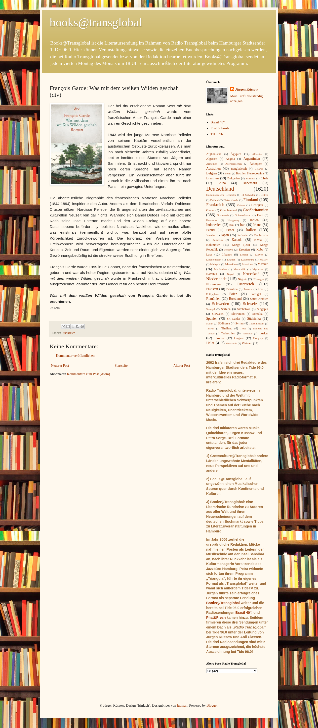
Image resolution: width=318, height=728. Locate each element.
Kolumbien (213, 245)
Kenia (258, 240)
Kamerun (217, 239)
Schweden (220, 303)
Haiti (260, 215)
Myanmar (257, 269)
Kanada (237, 240)
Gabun (241, 205)
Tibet (243, 328)
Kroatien (244, 249)
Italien (250, 229)
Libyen (259, 254)
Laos (209, 254)
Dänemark (249, 183)
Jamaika (210, 235)
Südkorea (224, 323)
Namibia (211, 274)
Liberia (244, 254)
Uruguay (258, 338)
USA (210, 343)
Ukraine (219, 338)
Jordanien (243, 235)
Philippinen (212, 294)
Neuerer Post (60, 365)
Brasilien (212, 178)
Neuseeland (251, 274)
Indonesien (213, 225)
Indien (254, 220)
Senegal (210, 309)
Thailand (227, 328)
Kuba (259, 249)
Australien (213, 168)
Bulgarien (233, 178)
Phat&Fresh (216, 618)
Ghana (210, 210)
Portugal (255, 294)
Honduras (211, 220)
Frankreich (68, 333)
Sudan (209, 323)
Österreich (245, 284)
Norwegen (213, 284)
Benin (228, 173)
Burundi (250, 178)
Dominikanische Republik (221, 194)
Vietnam (247, 343)
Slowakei (218, 313)
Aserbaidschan (233, 163)
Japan (225, 235)
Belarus (259, 168)
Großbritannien (255, 210)
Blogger (211, 705)
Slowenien (237, 313)
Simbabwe (243, 309)
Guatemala (223, 215)
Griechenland (228, 210)
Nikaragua (258, 279)
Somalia (257, 313)
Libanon (227, 254)
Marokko (231, 264)
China (221, 183)
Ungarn (238, 338)
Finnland (250, 199)
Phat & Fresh (220, 128)
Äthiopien (256, 163)
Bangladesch (239, 168)
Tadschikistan (256, 323)
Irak (231, 225)
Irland (257, 225)
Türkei (263, 333)
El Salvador (248, 194)
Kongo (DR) (241, 245)
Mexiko (262, 264)
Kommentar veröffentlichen (75, 356)
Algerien (211, 158)
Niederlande (216, 278)
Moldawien (220, 269)
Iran (242, 225)
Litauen (231, 259)
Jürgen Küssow (246, 89)
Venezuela (231, 343)
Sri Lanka (233, 318)
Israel (230, 230)
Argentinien (251, 158)
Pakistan (212, 289)
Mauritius (247, 264)
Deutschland (220, 189)
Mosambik (239, 269)
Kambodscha (261, 235)
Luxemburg (247, 259)
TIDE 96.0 (218, 134)
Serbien (226, 309)
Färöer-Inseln (231, 200)
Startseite (121, 365)
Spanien (211, 318)
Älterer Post (181, 365)
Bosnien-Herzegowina (250, 173)
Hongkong (233, 220)
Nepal (230, 273)
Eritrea (264, 194)
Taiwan (210, 328)
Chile (264, 178)
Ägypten (236, 154)
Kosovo (228, 249)
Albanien (257, 154)
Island (210, 230)
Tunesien (247, 333)
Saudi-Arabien (259, 299)
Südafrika (254, 318)
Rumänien (213, 299)
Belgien (211, 173)
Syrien (239, 323)
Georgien (257, 205)
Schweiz (250, 303)
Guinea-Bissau (243, 215)
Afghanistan (214, 154)
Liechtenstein (213, 259)
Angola (230, 158)
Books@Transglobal (223, 603)
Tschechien (228, 333)
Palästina (232, 289)
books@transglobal (96, 22)
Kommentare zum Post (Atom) (88, 374)
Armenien (211, 163)
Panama (247, 289)
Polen (233, 294)
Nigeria (242, 279)
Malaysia (215, 264)
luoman (182, 705)
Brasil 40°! (218, 122)
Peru (261, 289)
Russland (235, 299)
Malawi (264, 259)
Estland (214, 200)
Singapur (262, 309)
